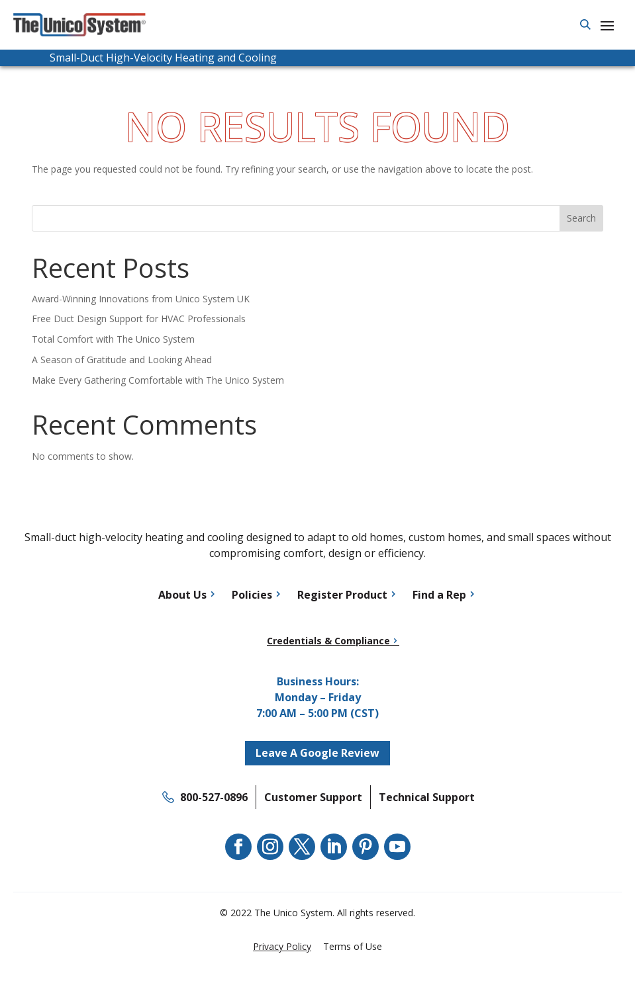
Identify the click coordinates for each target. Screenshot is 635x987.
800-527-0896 (214, 797)
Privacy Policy (282, 946)
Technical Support (427, 797)
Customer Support (313, 797)
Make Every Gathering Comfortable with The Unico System (158, 380)
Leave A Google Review (317, 753)
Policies (252, 594)
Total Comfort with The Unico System (113, 339)
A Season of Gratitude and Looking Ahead (122, 359)
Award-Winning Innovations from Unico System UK (141, 298)
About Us (182, 594)
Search (581, 218)
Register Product (342, 594)
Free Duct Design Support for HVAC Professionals (139, 318)
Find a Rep (439, 594)
